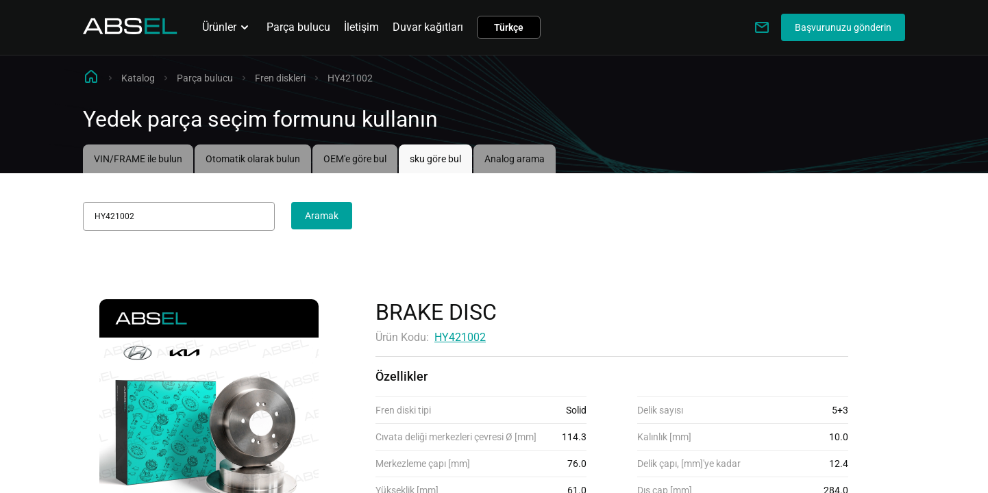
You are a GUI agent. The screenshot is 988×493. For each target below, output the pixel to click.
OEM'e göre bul (354, 158)
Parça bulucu (298, 27)
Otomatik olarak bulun (253, 158)
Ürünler (227, 27)
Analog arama (514, 158)
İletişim (361, 27)
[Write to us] (762, 27)
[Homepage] (130, 30)
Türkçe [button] (508, 27)
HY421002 (460, 337)
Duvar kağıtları (428, 27)
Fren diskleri (280, 78)
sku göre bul (435, 158)
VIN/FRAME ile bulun (138, 158)
